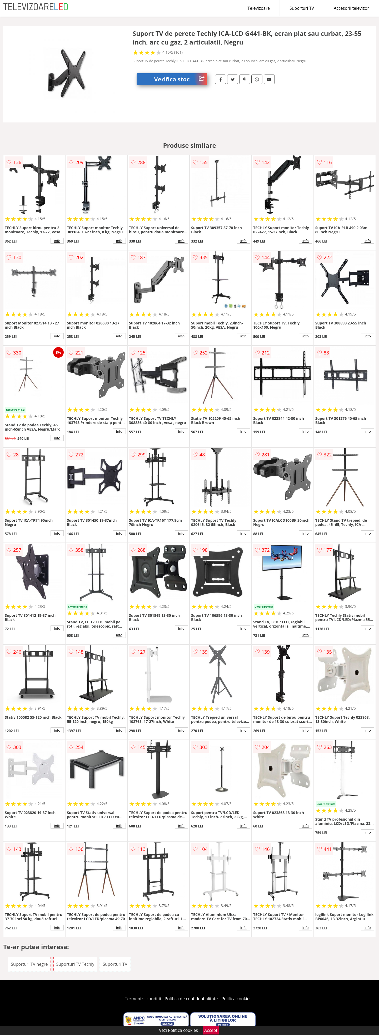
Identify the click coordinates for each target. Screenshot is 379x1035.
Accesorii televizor (351, 8)
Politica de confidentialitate (191, 999)
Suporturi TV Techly (75, 964)
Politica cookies (237, 999)
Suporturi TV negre (29, 964)
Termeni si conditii (143, 999)
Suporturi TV (302, 8)
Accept (210, 1030)
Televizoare (259, 8)
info (57, 240)
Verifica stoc (180, 79)
